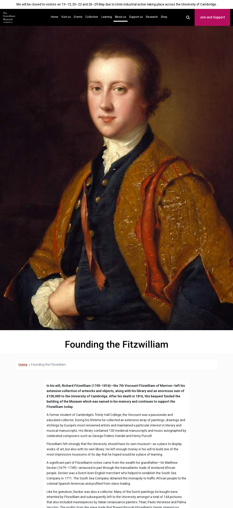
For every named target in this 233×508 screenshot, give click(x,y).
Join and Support (212, 17)
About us (120, 17)
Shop (164, 17)
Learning (106, 17)
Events (78, 17)
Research (152, 17)
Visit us (66, 17)
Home (55, 16)
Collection (91, 17)
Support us (136, 17)
